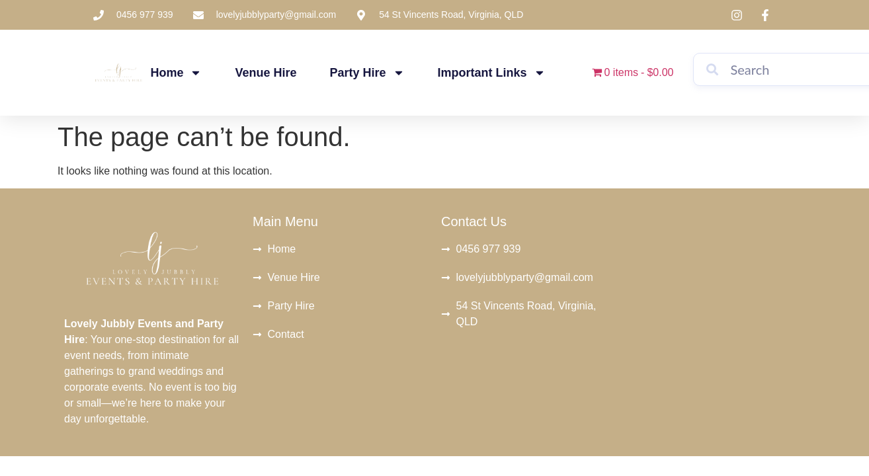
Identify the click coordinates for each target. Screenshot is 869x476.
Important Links (492, 72)
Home (176, 72)
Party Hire (367, 72)
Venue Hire (266, 72)
